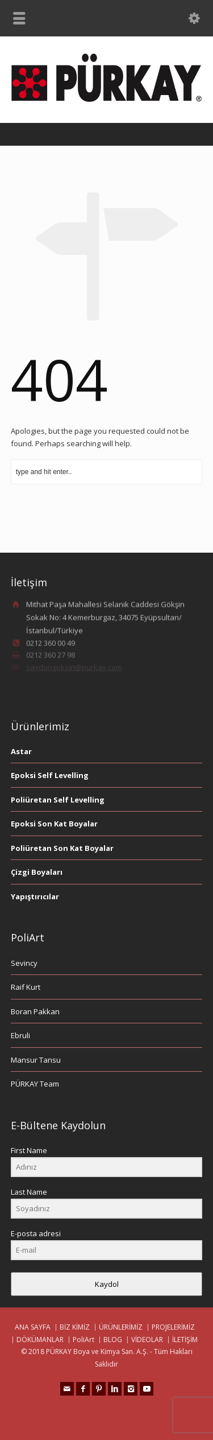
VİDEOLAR (147, 1339)
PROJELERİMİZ (173, 1327)
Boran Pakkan (35, 1011)
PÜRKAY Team (35, 1084)
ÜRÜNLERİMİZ (121, 1327)
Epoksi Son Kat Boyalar (54, 823)
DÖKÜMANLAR (40, 1339)
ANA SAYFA (33, 1327)
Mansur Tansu (36, 1060)
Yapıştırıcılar (35, 896)
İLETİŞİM (185, 1339)
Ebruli (20, 1035)
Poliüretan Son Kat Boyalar (62, 848)
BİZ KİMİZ (75, 1327)
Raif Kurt (25, 987)
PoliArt (83, 1339)
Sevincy (24, 963)
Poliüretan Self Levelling (58, 800)
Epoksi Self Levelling (50, 775)
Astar (21, 751)
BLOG (112, 1339)
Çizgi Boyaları (36, 872)
